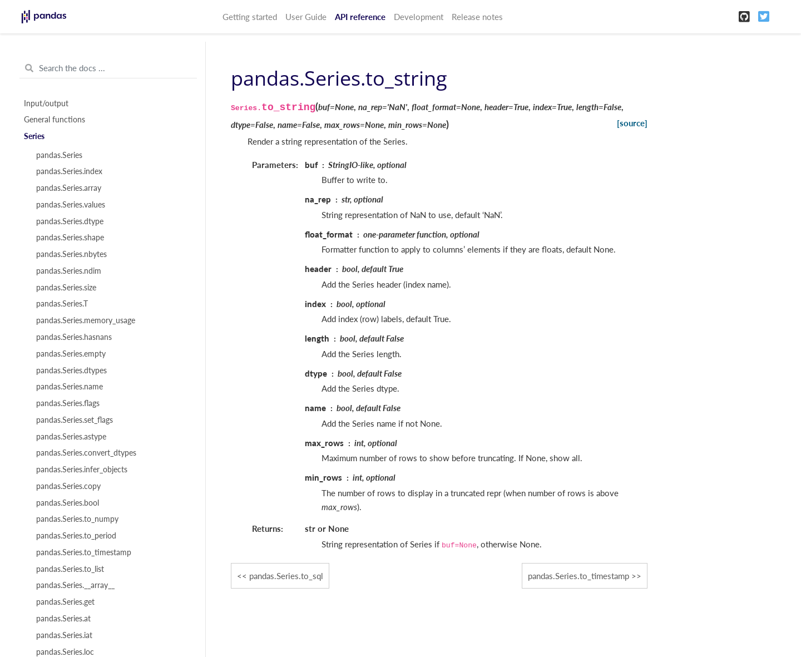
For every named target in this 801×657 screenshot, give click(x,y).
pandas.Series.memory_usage (85, 320)
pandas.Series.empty (71, 353)
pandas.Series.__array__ (75, 585)
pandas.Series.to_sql (286, 576)
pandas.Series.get (65, 601)
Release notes (477, 17)
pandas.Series (59, 155)
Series (34, 136)
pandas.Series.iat (64, 635)
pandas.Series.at (63, 618)
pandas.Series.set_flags (74, 420)
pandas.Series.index (69, 171)
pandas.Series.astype (71, 436)
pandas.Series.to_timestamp (83, 552)
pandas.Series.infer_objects (81, 469)
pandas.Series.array (68, 188)
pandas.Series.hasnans (74, 337)
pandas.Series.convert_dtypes (86, 452)
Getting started (249, 17)
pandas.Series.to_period (76, 535)
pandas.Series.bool (67, 502)
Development (418, 17)
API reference (360, 17)
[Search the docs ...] (108, 68)
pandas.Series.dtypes (71, 370)
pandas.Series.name (69, 386)
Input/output (46, 103)
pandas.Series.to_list (70, 569)
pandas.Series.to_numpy (77, 519)
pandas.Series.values (70, 204)
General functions (54, 119)
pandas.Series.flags (68, 403)
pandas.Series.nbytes (71, 254)
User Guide (306, 17)
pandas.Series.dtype (69, 221)
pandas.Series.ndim (68, 270)
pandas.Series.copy (68, 486)
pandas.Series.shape (70, 237)
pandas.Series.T (62, 303)
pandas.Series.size (66, 287)
